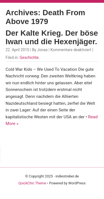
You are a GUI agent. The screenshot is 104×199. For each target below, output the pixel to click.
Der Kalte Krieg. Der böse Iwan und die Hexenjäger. (52, 37)
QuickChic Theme (32, 183)
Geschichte (29, 57)
